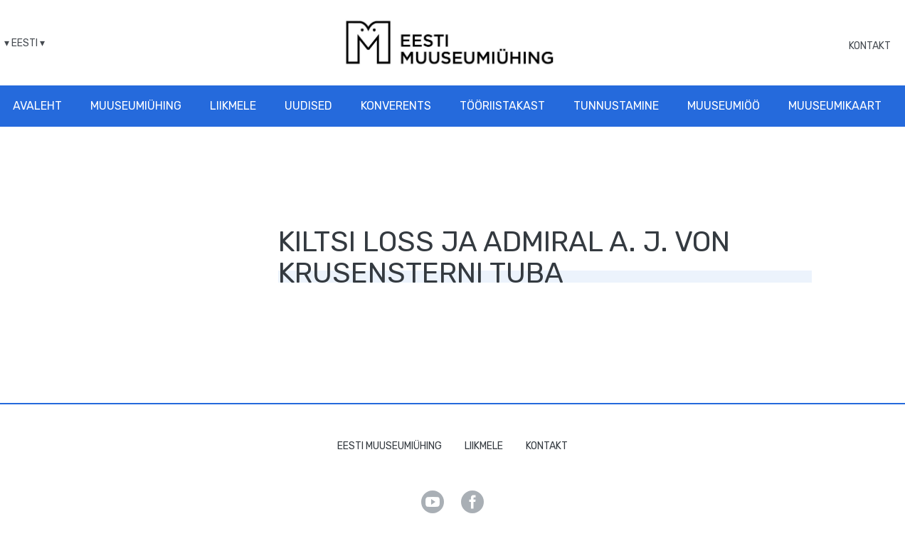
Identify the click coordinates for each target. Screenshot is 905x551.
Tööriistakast (502, 105)
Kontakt (870, 46)
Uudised (308, 105)
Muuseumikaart (835, 105)
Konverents (396, 105)
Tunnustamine (616, 105)
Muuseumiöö (723, 105)
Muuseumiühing (135, 105)
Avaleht (37, 105)
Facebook (472, 501)
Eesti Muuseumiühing (389, 446)
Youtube (432, 501)
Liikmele (233, 105)
